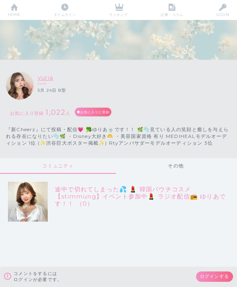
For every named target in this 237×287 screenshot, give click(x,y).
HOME (14, 14)
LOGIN (222, 14)
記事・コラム (172, 14)
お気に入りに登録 (95, 112)
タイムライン (65, 14)
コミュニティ (58, 166)
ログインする (214, 276)
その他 (176, 166)
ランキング (118, 14)
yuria (45, 77)
